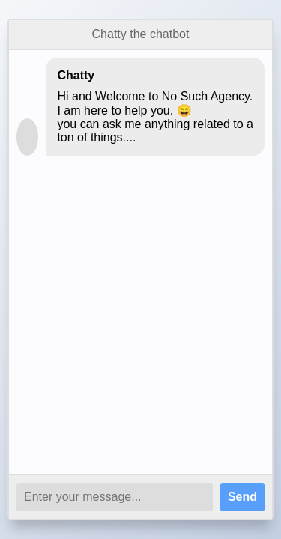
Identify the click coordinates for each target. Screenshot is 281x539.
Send (242, 496)
